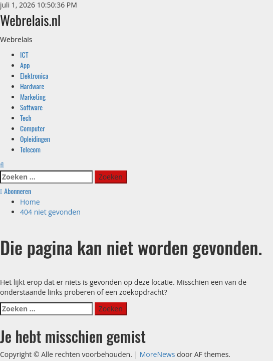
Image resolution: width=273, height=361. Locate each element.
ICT (24, 54)
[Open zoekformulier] (2, 164)
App (25, 65)
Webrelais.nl (30, 20)
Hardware (32, 86)
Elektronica (34, 75)
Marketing (33, 96)
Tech (26, 117)
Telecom (30, 149)
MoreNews (157, 354)
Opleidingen (35, 138)
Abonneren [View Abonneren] (15, 191)
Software (31, 107)
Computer (32, 128)
